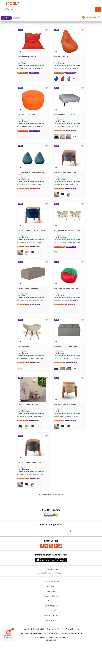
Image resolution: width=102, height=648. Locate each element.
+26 (74, 368)
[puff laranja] (49, 9)
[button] (17, 18)
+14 (74, 78)
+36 (74, 136)
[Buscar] (98, 9)
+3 (74, 194)
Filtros (6, 18)
